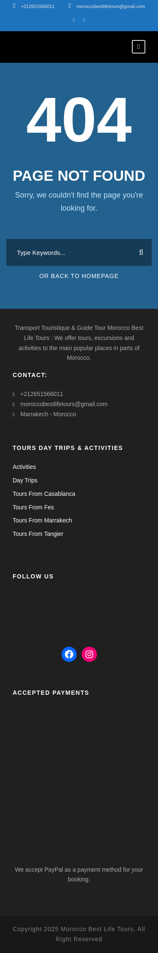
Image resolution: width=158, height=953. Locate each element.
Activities (24, 466)
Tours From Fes (33, 507)
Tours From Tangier (38, 533)
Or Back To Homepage (79, 276)
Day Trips (25, 480)
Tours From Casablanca (44, 493)
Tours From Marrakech (42, 520)
